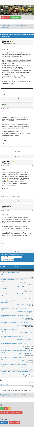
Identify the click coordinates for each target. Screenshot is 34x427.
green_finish (4, 338)
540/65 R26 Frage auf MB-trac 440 (10, 272)
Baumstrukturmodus (28, 34)
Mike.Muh (3, 373)
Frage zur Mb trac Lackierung (9, 329)
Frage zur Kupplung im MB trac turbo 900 (12, 336)
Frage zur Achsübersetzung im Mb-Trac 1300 (13, 364)
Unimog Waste (4, 323)
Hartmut (31, 367)
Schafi (2, 316)
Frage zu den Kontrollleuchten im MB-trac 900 (14, 308)
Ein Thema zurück (7, 255)
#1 (32, 45)
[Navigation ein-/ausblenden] (30, 2)
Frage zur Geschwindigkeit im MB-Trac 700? (13, 343)
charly (2, 295)
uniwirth (31, 332)
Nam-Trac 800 (29, 304)
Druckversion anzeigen (7, 380)
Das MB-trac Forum (5, 25)
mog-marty (3, 331)
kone (2, 359)
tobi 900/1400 (30, 339)
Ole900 (2, 366)
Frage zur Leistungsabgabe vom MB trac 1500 (14, 357)
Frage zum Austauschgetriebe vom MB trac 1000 (14, 322)
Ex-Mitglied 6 (4, 288)
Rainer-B (31, 375)
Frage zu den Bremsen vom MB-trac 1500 (12, 294)
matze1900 (3, 352)
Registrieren (16, 17)
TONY (31, 346)
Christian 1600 (4, 302)
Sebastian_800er (5, 345)
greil (32, 275)
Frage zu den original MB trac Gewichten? (12, 301)
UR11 (2, 274)
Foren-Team (14, 422)
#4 (32, 210)
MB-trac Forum (6, 27)
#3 (32, 165)
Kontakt (4, 422)
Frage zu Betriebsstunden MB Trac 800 (12, 279)
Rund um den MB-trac (19, 25)
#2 (32, 108)
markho (2, 281)
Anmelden (5, 17)
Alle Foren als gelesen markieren (11, 412)
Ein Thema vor (18, 255)
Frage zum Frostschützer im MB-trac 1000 (12, 287)
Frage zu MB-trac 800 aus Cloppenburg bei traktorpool (16, 371)
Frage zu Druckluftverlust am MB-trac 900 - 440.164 (15, 315)
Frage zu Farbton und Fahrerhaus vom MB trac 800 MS (16, 350)
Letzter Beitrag (25, 275)
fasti (2, 309)
